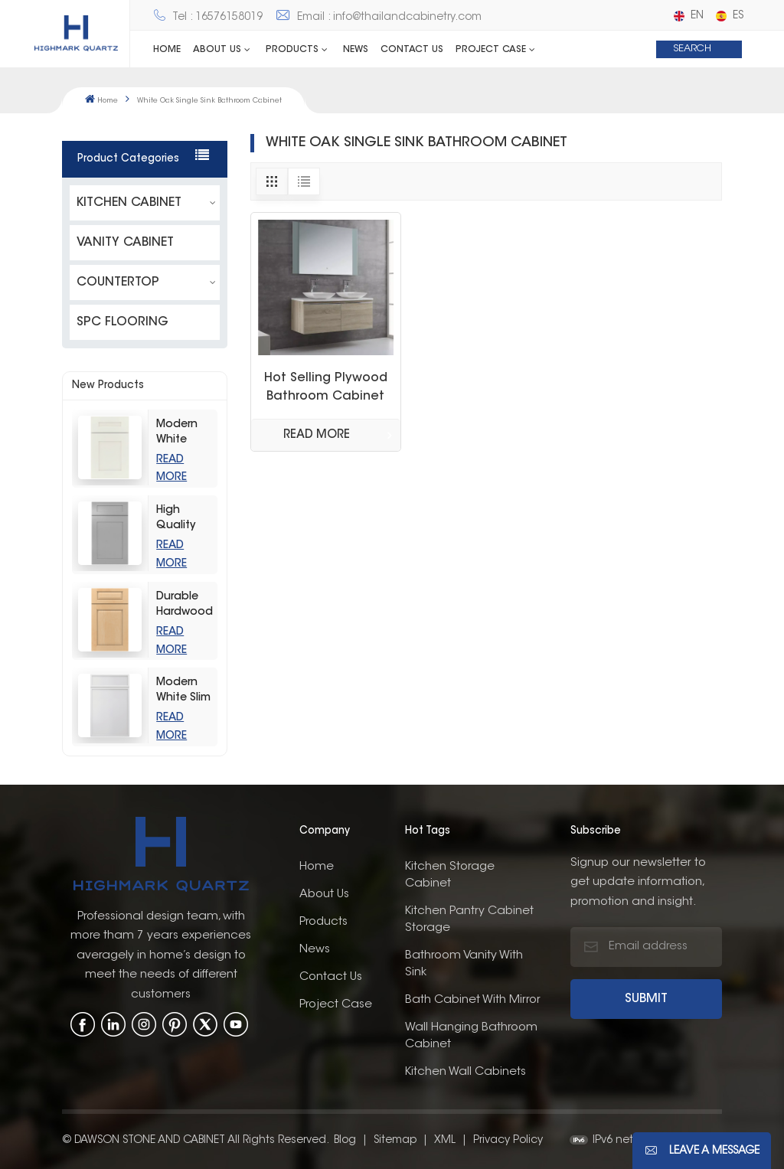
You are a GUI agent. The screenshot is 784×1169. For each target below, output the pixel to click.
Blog (345, 1139)
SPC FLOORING (122, 321)
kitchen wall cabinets (465, 1070)
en (689, 16)
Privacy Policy (508, 1139)
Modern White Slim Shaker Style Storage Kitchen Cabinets (183, 691)
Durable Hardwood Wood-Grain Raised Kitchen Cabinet (184, 605)
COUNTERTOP (118, 282)
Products (292, 49)
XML (445, 1139)
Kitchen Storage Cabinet (450, 874)
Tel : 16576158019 (208, 17)
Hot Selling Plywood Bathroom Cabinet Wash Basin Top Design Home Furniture (325, 389)
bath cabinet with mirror (473, 998)
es (729, 16)
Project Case (491, 49)
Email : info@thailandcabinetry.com (378, 17)
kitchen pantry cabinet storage (469, 918)
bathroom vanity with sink (464, 963)
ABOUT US (217, 49)
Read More (316, 435)
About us (324, 893)
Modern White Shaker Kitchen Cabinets (181, 433)
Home (167, 49)
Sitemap (395, 1139)
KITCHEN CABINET (129, 202)
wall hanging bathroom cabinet (471, 1034)
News (355, 49)
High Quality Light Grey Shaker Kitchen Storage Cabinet (183, 518)
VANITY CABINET (125, 242)
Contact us (412, 49)
